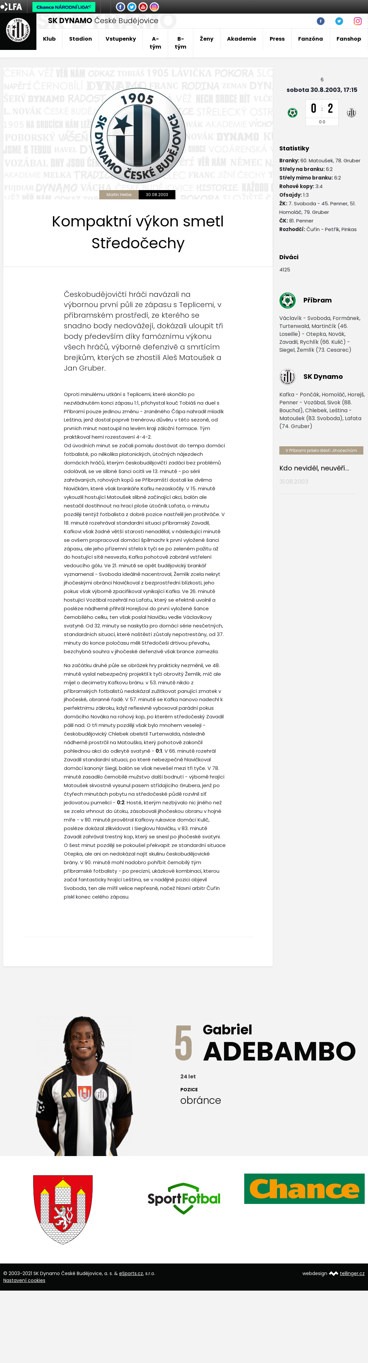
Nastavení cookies (24, 1280)
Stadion (80, 39)
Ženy (206, 39)
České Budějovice (103, 21)
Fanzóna (310, 39)
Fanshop (349, 39)
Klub (49, 39)
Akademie (241, 39)
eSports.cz (131, 1273)
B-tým (180, 43)
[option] (63, 1210)
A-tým (155, 43)
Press (277, 39)
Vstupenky (121, 39)
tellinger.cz (352, 1273)
